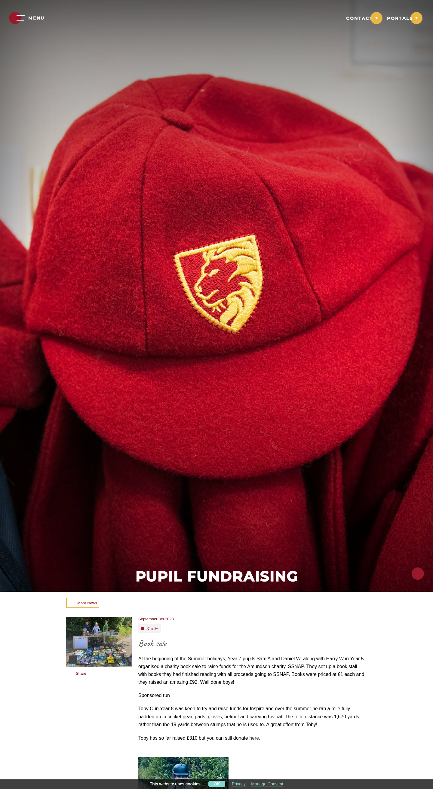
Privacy (239, 783)
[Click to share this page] (418, 573)
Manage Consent (267, 783)
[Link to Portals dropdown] (404, 18)
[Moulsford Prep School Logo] (216, 19)
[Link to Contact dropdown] (364, 18)
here (254, 738)
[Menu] (27, 18)
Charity (152, 628)
